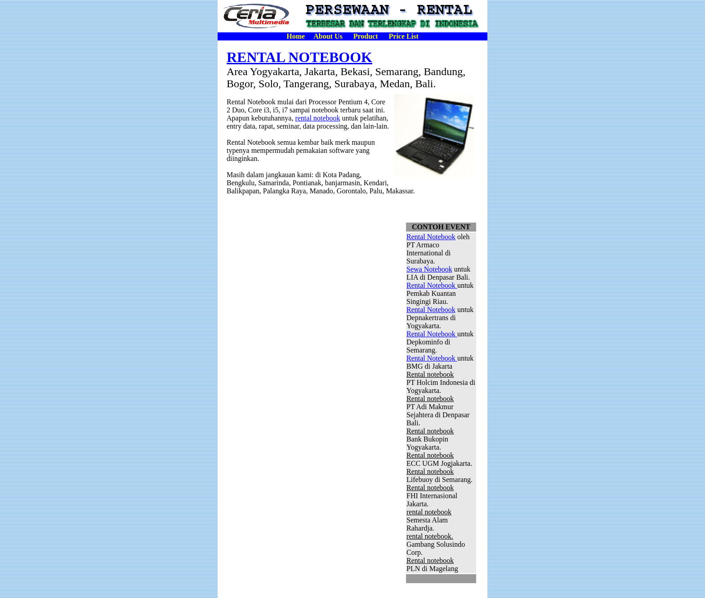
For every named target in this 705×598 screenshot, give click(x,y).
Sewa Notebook (429, 269)
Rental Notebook (430, 237)
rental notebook (317, 118)
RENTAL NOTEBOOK (299, 57)
